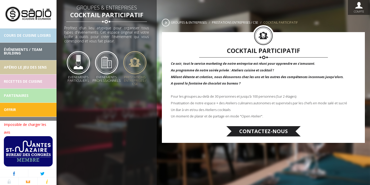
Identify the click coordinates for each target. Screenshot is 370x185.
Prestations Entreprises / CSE (235, 22)
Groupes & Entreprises (189, 22)
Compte (358, 7)
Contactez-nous (263, 131)
